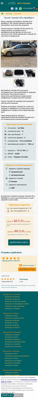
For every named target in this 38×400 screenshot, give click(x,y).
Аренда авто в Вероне (12, 325)
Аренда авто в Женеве (12, 375)
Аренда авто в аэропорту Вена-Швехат (17, 356)
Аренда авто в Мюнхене (12, 299)
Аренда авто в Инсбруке (12, 363)
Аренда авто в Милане (12, 320)
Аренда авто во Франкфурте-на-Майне (17, 304)
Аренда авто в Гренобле (12, 344)
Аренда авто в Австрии (11, 351)
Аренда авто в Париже (12, 334)
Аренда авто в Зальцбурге (13, 360)
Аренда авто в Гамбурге (12, 308)
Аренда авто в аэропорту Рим (14, 318)
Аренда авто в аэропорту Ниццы (15, 341)
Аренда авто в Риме (11, 315)
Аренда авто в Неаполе (12, 327)
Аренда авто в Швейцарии (12, 370)
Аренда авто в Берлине (12, 297)
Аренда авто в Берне (11, 372)
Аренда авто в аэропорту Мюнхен (15, 301)
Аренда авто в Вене (11, 353)
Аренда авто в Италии (11, 313)
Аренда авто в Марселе (12, 339)
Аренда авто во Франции (12, 332)
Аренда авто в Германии (11, 294)
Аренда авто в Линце (11, 358)
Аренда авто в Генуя (11, 323)
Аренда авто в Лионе (11, 337)
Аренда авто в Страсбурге (13, 346)
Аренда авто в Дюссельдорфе (14, 306)
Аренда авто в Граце (11, 365)
